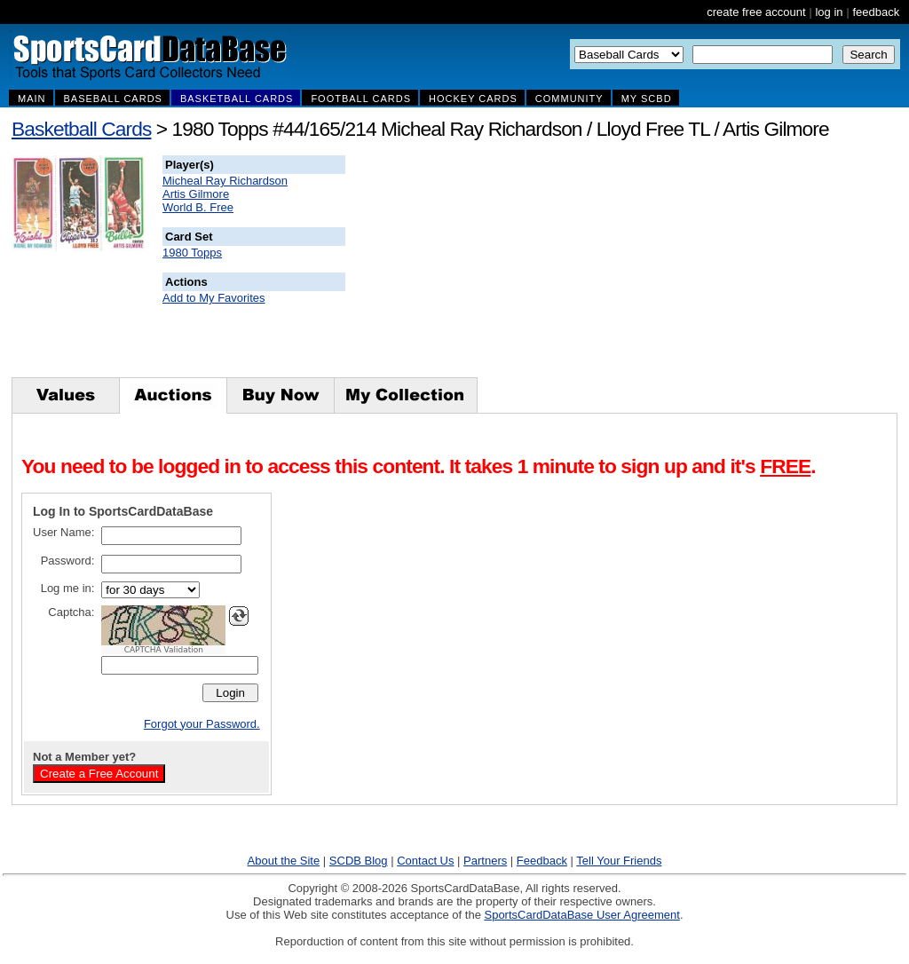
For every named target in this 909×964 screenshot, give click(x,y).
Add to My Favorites (213, 297)
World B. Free (197, 207)
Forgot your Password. (202, 724)
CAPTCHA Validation (163, 649)
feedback (875, 12)
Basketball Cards (81, 128)
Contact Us (425, 860)
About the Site (284, 860)
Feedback (542, 860)
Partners (485, 860)
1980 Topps (192, 252)
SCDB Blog (358, 860)
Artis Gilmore (195, 194)
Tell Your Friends (618, 860)
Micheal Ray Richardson (225, 180)
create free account (756, 12)
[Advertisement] (667, 266)
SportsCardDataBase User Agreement (581, 914)
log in (828, 12)
